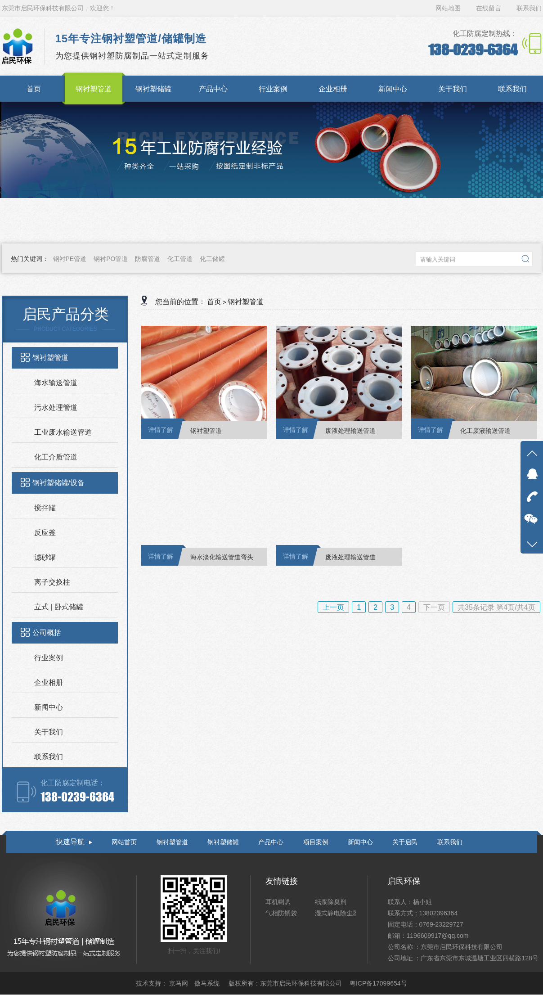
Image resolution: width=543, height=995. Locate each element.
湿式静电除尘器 (337, 913)
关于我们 (48, 732)
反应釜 (45, 532)
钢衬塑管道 (50, 357)
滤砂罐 (45, 557)
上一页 (333, 607)
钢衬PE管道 (70, 258)
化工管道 (180, 258)
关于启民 (404, 842)
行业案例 (48, 658)
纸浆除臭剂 (330, 901)
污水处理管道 (55, 407)
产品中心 (270, 842)
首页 (214, 302)
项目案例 (315, 842)
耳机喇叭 (278, 901)
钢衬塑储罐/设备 (58, 482)
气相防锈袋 (281, 913)
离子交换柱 (52, 582)
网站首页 (124, 842)
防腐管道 (147, 258)
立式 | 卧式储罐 (58, 607)
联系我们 (529, 8)
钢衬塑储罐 (223, 842)
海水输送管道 (55, 383)
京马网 (179, 983)
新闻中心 (48, 707)
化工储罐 (212, 258)
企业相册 (48, 682)
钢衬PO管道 (111, 258)
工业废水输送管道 (63, 432)
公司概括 (46, 632)
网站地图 (448, 8)
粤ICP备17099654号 (378, 983)
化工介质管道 (55, 457)
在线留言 (488, 8)
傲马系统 (207, 983)
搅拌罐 (45, 508)
